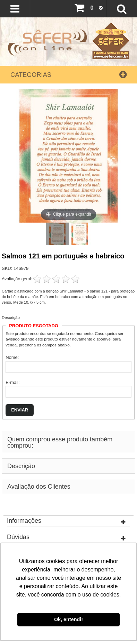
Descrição (11, 317)
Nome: (12, 357)
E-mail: (12, 382)
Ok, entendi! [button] (68, 619)
